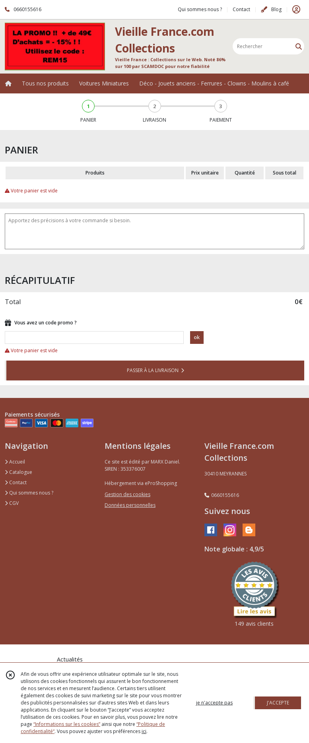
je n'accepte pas (214, 702)
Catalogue (18, 472)
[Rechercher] (298, 46)
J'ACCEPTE (278, 702)
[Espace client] (296, 10)
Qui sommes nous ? (29, 492)
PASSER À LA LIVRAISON (155, 370)
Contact (241, 9)
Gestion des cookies (127, 494)
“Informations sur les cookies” (66, 724)
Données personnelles (130, 505)
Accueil (15, 461)
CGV (12, 503)
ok (197, 337)
